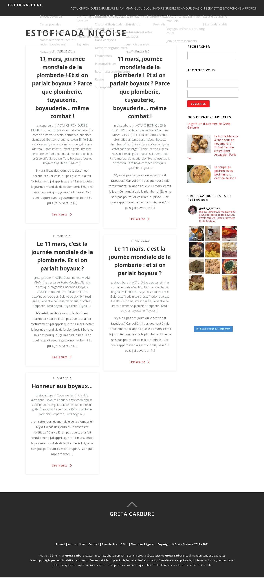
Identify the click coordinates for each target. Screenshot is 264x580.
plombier (86, 158)
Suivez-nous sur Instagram (213, 332)
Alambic (85, 286)
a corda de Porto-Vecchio (150, 139)
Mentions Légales (143, 547)
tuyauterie (60, 167)
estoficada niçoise (44, 149)
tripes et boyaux (155, 167)
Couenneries (72, 281)
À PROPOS (66, 14)
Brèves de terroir (152, 286)
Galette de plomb (70, 300)
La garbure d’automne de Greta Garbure (209, 129)
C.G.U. (124, 547)
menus (60, 158)
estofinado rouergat (70, 149)
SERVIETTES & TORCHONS (236, 5)
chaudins (63, 144)
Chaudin (42, 295)
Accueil (60, 547)
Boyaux (51, 144)
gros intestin (54, 153)
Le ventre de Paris (43, 158)
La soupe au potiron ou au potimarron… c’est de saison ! (225, 176)
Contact (93, 547)
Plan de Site (110, 547)
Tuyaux (73, 167)
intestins (86, 153)
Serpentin (55, 162)
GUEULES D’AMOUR (184, 5)
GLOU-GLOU (141, 5)
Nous (81, 547)
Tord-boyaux (71, 162)
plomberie (73, 158)
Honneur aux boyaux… (62, 389)
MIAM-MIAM (120, 5)
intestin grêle (71, 153)
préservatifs (40, 162)
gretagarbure (45, 130)
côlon (74, 144)
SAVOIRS (161, 5)
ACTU (63, 5)
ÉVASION (208, 5)
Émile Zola (85, 144)
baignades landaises (63, 290)
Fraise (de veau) (150, 153)
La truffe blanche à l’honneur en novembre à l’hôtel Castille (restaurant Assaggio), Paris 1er (210, 151)
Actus (71, 547)
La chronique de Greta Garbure (67, 134)
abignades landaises (78, 139)
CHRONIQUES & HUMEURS (89, 5)
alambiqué (38, 144)
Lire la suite (60, 219)
